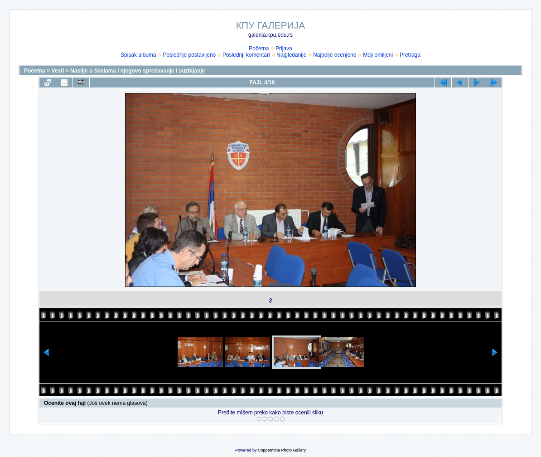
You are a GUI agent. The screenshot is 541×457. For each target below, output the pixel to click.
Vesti (57, 71)
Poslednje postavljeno (189, 55)
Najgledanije (291, 55)
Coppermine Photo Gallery (282, 450)
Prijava (283, 48)
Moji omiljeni (378, 55)
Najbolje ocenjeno (334, 55)
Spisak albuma (138, 55)
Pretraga (410, 55)
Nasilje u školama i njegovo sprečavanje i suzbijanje (137, 71)
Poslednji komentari (246, 55)
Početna (259, 48)
